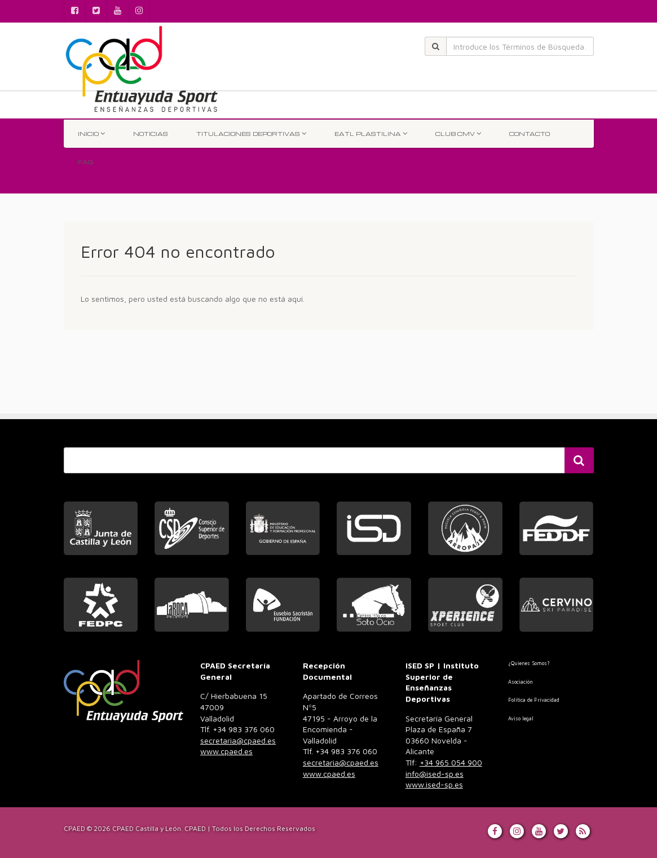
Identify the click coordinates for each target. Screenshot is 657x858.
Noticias (150, 133)
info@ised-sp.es (434, 773)
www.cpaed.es (226, 751)
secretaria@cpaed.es (238, 740)
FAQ (85, 162)
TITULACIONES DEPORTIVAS (251, 133)
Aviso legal (520, 718)
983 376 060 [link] (238, 740)
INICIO (91, 133)
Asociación (520, 682)
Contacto (529, 133)
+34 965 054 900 (451, 762)
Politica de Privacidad (533, 700)
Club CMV (458, 133)
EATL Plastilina (370, 133)
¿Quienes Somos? (528, 663)
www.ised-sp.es (434, 784)
